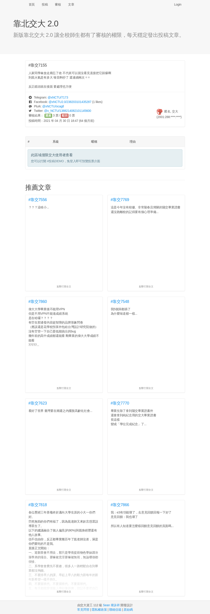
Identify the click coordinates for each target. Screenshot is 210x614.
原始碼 (128, 609)
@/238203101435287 (70, 102)
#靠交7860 (38, 301)
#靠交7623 (38, 403)
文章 (71, 4)
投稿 (45, 4)
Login (177, 4)
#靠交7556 (38, 199)
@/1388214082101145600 (67, 111)
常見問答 (83, 609)
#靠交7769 (120, 199)
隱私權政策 (99, 609)
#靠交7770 (120, 403)
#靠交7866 (120, 505)
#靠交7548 (120, 301)
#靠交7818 (38, 505)
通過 (48, 115)
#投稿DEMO (55, 161)
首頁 (32, 4)
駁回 (65, 115)
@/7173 (58, 97)
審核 (58, 4)
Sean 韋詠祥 (111, 605)
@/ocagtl (53, 106)
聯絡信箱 (115, 609)
